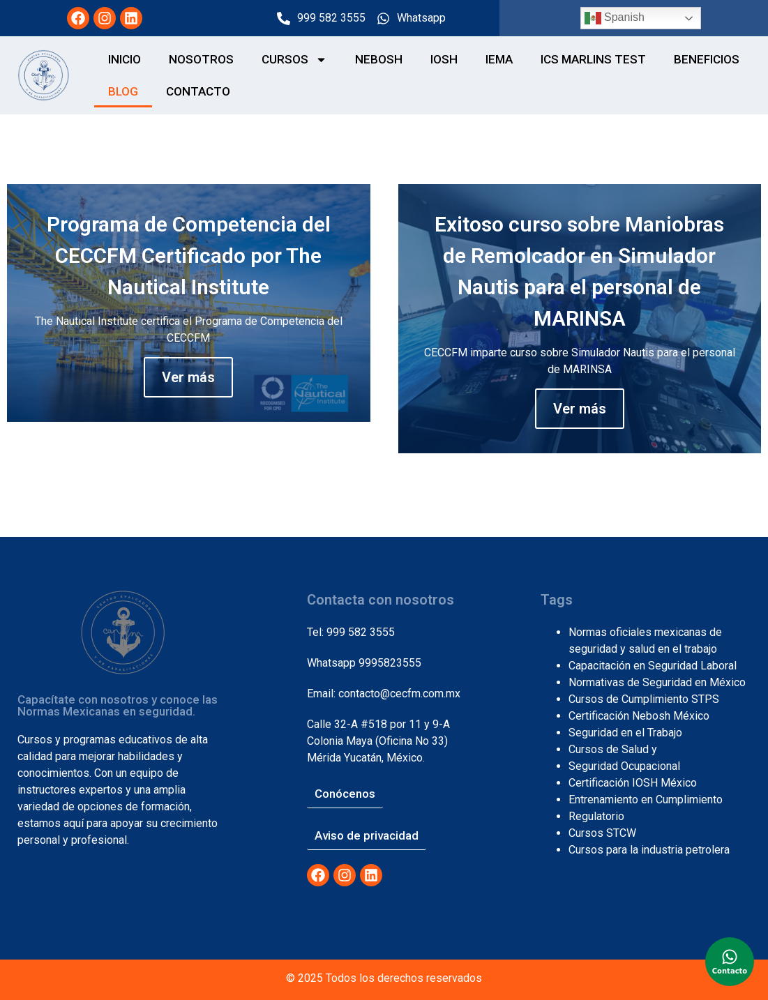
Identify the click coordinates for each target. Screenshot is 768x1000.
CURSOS (294, 60)
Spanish (615, 18)
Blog (123, 91)
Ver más (188, 377)
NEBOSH (378, 59)
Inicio (124, 59)
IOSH (444, 59)
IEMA (499, 59)
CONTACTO (198, 91)
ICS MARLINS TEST (593, 59)
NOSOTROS (201, 59)
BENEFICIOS (706, 59)
